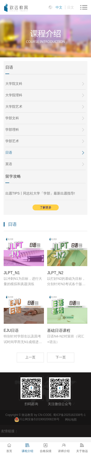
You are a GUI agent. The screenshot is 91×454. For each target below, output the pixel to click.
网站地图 (71, 419)
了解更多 (45, 207)
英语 (8, 164)
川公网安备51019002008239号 (39, 419)
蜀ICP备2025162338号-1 (69, 415)
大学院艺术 (13, 106)
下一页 (61, 357)
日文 (70, 7)
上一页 (30, 357)
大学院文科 (13, 84)
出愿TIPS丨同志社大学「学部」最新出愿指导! (40, 193)
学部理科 (12, 129)
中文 (59, 7)
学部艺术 (12, 141)
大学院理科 (13, 95)
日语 (8, 152)
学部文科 (12, 118)
